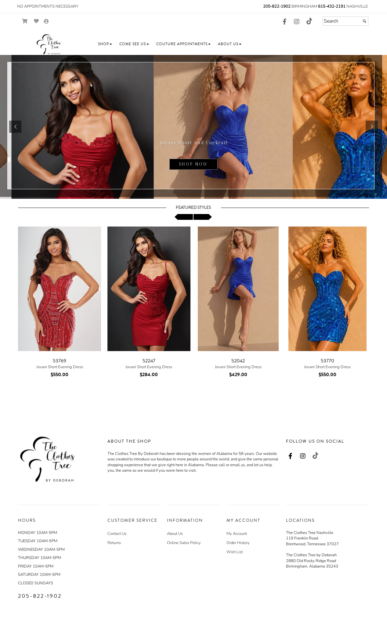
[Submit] (364, 21)
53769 (59, 360)
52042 (238, 360)
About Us (175, 533)
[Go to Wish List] (36, 21)
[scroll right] (203, 217)
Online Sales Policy (184, 543)
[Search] (345, 21)
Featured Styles (193, 208)
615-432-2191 (331, 6)
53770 (327, 360)
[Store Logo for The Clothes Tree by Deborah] (48, 44)
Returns (114, 543)
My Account (236, 533)
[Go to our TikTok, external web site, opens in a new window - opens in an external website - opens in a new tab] (308, 21)
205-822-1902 (277, 6)
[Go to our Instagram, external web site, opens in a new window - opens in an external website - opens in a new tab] (296, 22)
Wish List (234, 552)
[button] (105, 44)
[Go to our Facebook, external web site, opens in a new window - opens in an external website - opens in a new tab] (284, 22)
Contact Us (116, 533)
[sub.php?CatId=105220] (193, 127)
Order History (238, 543)
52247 (149, 360)
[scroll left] (184, 217)
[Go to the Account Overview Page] (46, 22)
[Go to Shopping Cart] (25, 21)
